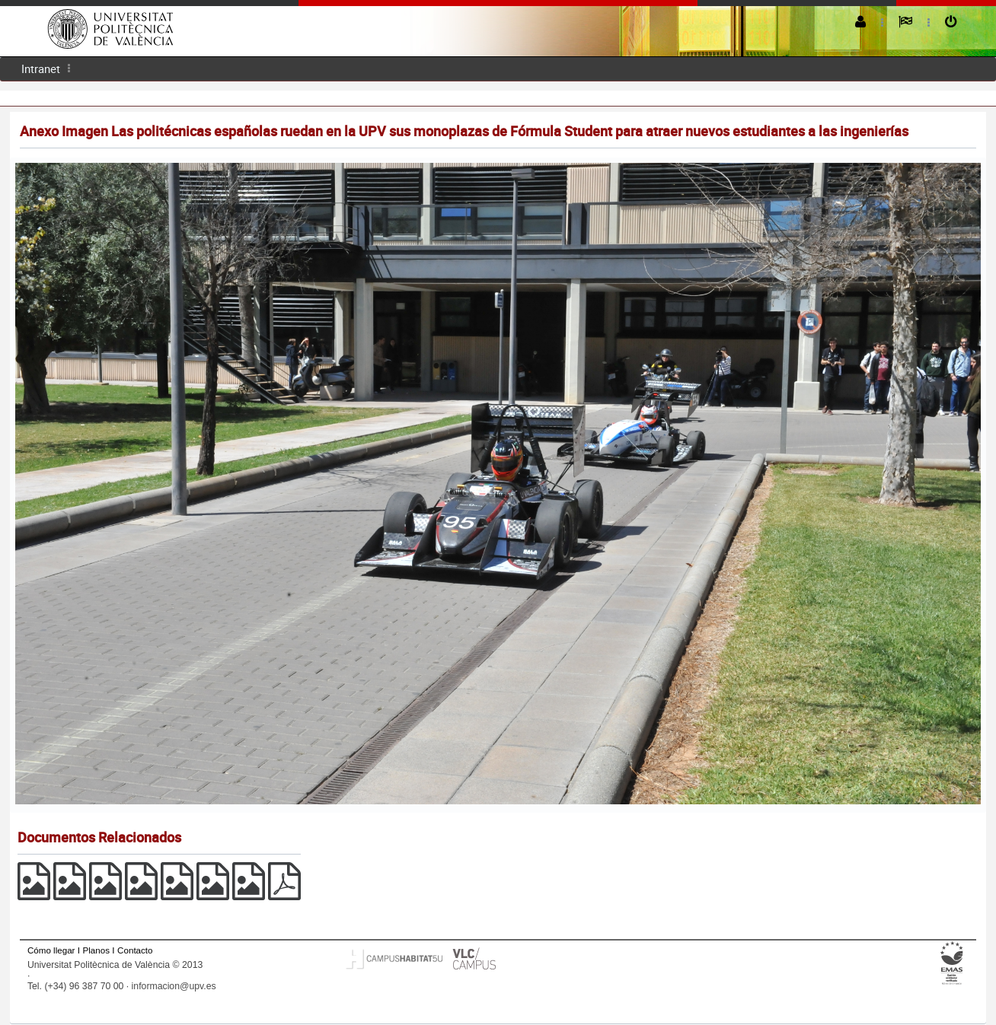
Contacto (134, 950)
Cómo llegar (51, 950)
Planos (96, 950)
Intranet (40, 68)
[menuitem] (40, 69)
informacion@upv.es (174, 986)
